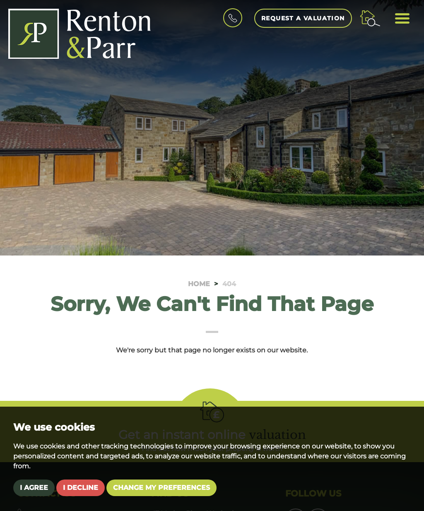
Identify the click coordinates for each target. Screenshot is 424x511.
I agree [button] (34, 488)
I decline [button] (80, 488)
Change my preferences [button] (161, 488)
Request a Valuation (303, 18)
